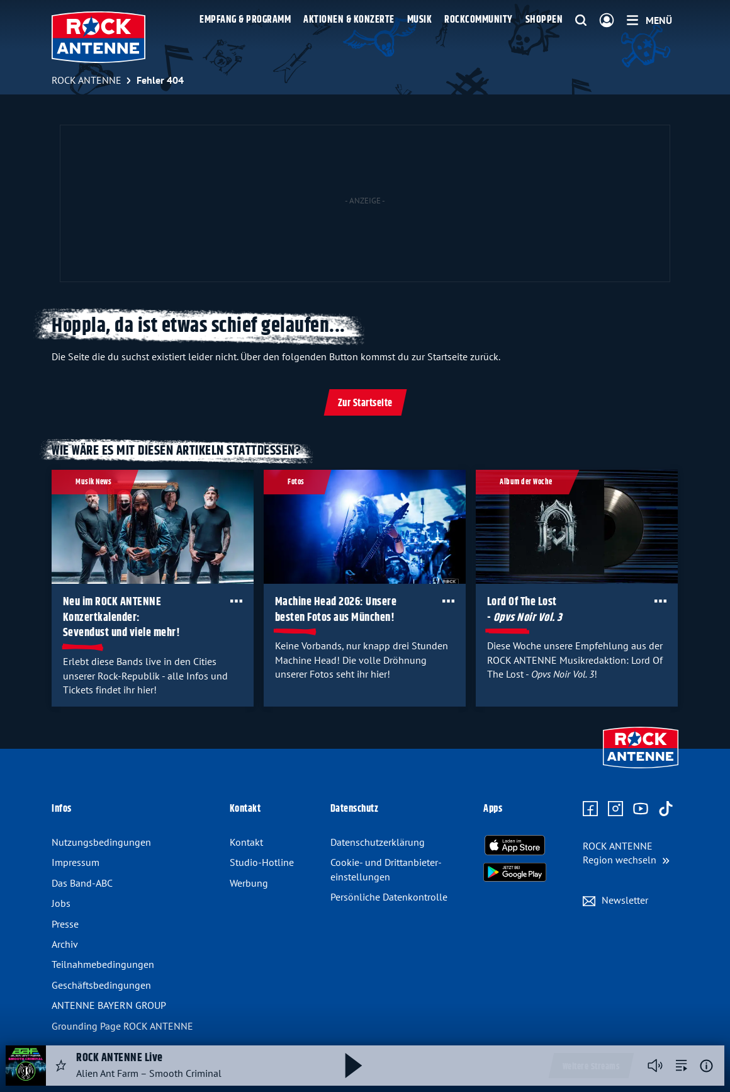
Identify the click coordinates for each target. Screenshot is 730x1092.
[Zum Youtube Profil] (640, 809)
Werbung (249, 883)
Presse (65, 924)
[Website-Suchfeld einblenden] (581, 21)
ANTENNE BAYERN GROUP (109, 1005)
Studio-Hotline (262, 862)
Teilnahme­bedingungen (103, 964)
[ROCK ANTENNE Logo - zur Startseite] (98, 37)
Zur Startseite (365, 403)
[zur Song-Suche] (682, 1065)
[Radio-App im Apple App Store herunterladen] (514, 845)
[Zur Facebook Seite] (590, 809)
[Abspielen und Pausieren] (353, 1065)
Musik (419, 20)
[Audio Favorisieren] (61, 1065)
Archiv (65, 944)
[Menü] (649, 20)
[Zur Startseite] (640, 769)
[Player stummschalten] (655, 1065)
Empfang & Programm (245, 20)
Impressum (75, 862)
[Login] (606, 21)
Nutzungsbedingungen (101, 842)
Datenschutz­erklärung (377, 842)
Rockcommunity (478, 20)
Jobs (61, 903)
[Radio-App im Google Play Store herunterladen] (514, 872)
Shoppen (544, 20)
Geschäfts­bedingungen (101, 985)
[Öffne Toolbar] (236, 600)
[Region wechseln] (626, 853)
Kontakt (246, 842)
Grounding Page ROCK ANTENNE (122, 1026)
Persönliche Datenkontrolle (388, 896)
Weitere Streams (591, 1067)
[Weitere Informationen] (706, 1065)
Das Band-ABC (82, 883)
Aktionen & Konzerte (349, 20)
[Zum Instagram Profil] (615, 809)
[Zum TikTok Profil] (665, 809)
